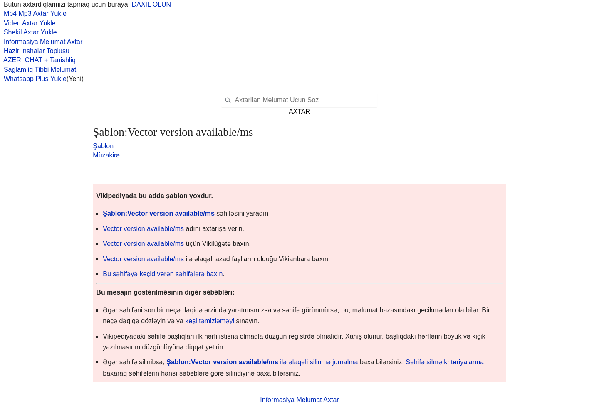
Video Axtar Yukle (28, 23)
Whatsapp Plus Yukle (33, 78)
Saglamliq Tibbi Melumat (38, 69)
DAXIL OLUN (151, 4)
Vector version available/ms (144, 228)
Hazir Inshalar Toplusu (34, 50)
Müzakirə (106, 155)
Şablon (103, 146)
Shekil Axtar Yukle (28, 32)
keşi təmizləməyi (209, 320)
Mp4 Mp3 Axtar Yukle (33, 13)
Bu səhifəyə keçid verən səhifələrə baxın (163, 273)
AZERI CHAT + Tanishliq (38, 60)
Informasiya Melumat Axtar (41, 41)
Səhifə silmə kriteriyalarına (445, 362)
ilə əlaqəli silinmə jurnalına (262, 362)
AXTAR (299, 111)
